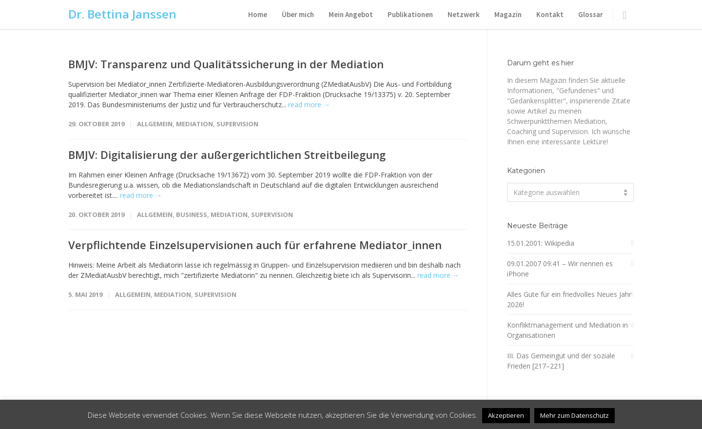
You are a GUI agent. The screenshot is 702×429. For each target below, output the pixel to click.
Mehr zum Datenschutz (574, 415)
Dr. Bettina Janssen (122, 14)
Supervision (237, 123)
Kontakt (550, 14)
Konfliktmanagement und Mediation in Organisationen (567, 330)
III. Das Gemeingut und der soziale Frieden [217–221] (561, 360)
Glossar (590, 14)
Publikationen (410, 14)
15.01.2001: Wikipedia (540, 243)
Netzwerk (464, 14)
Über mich (298, 14)
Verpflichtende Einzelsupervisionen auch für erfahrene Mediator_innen (255, 244)
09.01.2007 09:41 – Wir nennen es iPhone (560, 268)
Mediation (194, 123)
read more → (309, 104)
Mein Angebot (351, 14)
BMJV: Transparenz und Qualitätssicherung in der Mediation (226, 64)
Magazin (508, 14)
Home (257, 14)
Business (191, 214)
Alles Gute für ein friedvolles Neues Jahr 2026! (569, 299)
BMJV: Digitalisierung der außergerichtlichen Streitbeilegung (227, 154)
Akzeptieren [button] (506, 415)
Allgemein (155, 123)
